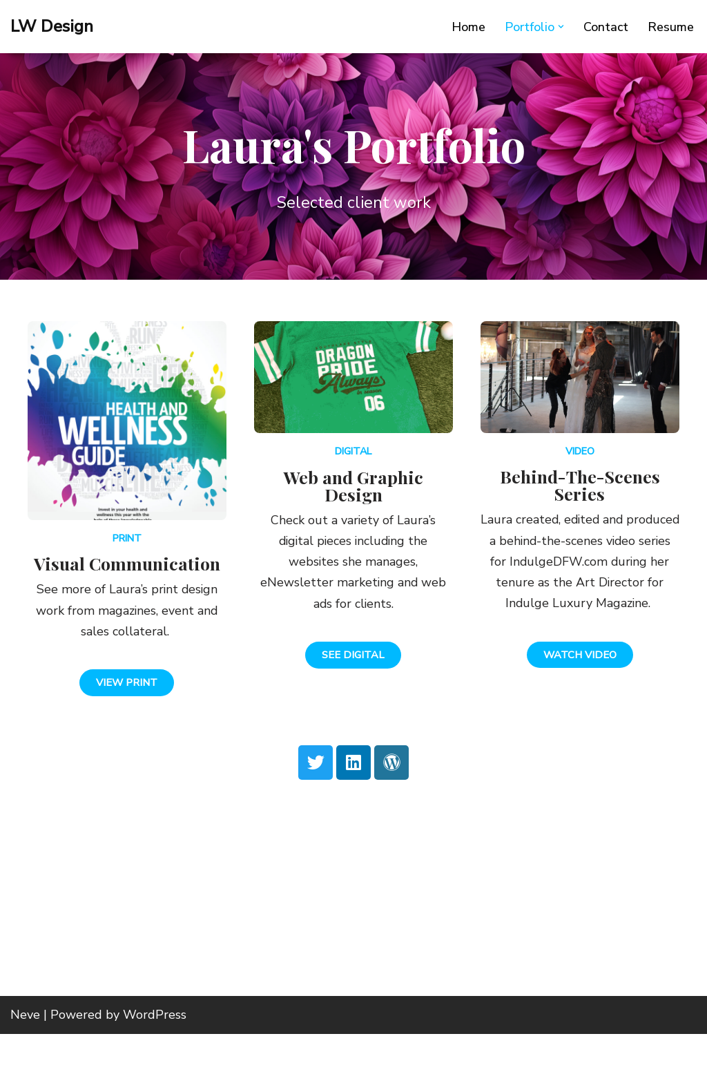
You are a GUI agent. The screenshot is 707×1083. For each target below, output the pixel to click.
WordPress (154, 1063)
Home (468, 27)
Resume (671, 27)
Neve (25, 1063)
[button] (560, 26)
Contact (605, 27)
